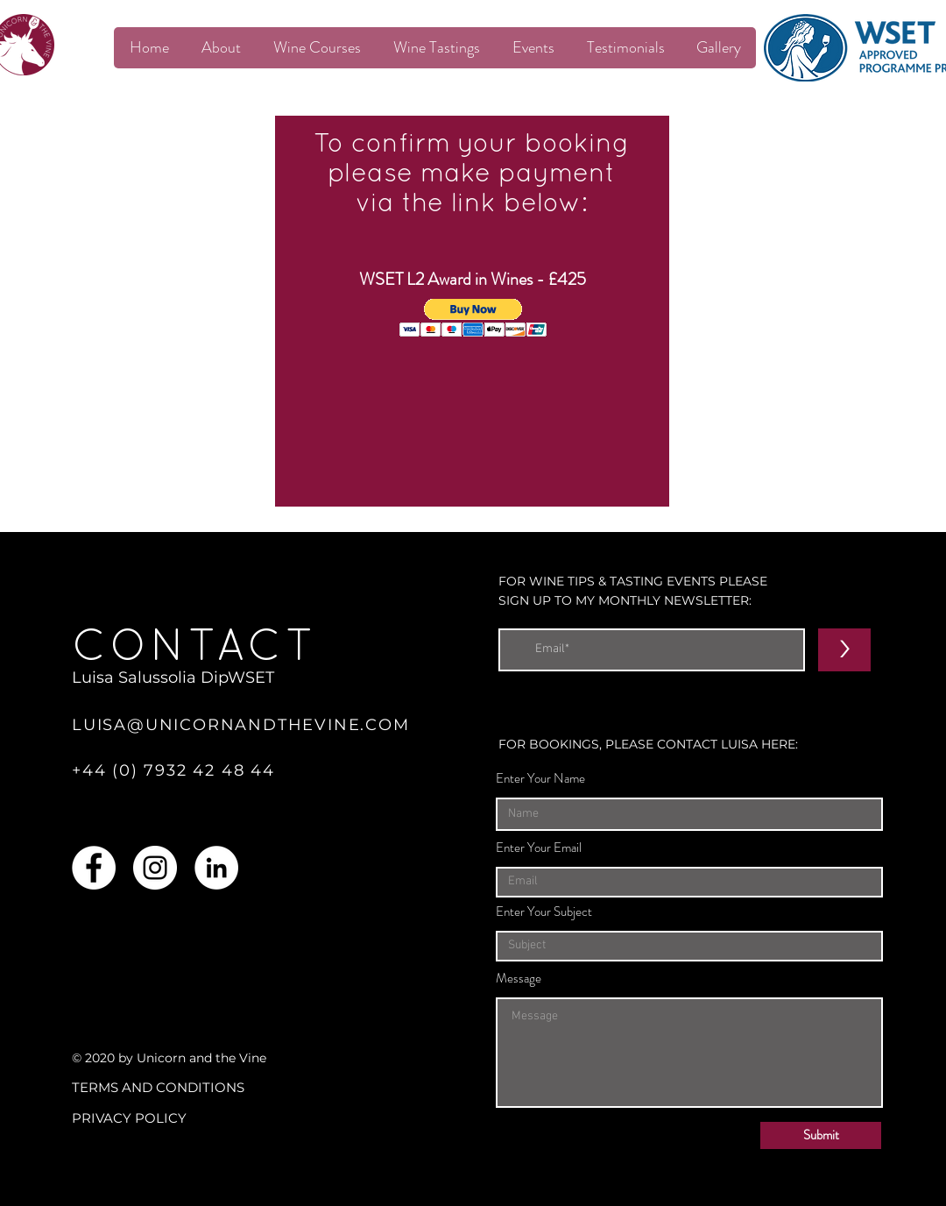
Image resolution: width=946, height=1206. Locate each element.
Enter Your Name (540, 778)
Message (518, 978)
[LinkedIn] (216, 868)
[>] (844, 649)
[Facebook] (94, 868)
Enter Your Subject (544, 912)
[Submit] (821, 1135)
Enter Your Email (539, 848)
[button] (473, 317)
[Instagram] (155, 868)
